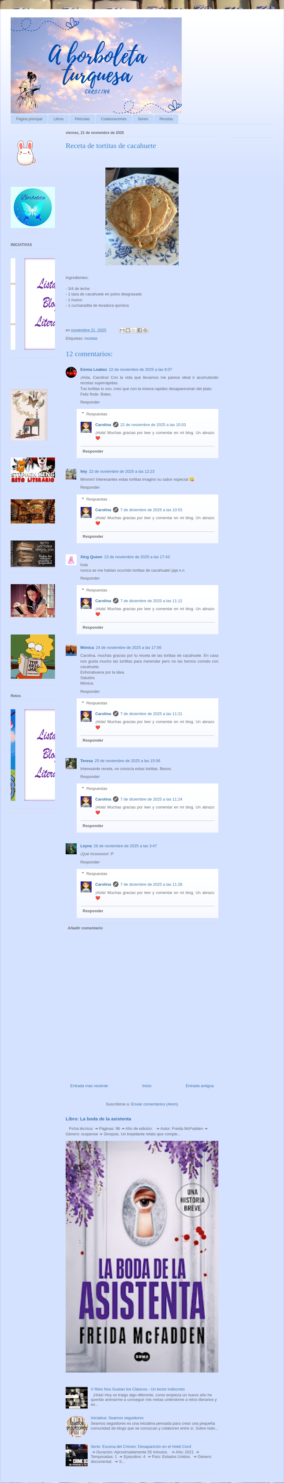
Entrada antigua (200, 1085)
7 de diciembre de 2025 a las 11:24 (151, 799)
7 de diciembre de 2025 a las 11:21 (151, 713)
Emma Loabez (93, 369)
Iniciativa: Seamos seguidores (117, 1418)
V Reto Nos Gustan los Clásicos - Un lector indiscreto (138, 1389)
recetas (90, 338)
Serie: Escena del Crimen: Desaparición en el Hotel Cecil (141, 1446)
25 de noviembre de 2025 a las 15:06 (127, 760)
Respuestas (96, 413)
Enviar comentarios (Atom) (154, 1104)
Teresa (86, 760)
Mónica (87, 647)
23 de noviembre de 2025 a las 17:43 (137, 557)
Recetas (166, 119)
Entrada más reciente (89, 1085)
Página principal (29, 119)
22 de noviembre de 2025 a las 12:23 (122, 471)
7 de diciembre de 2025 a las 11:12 (151, 601)
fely (83, 471)
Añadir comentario (85, 928)
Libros (58, 119)
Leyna (86, 846)
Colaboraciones (113, 119)
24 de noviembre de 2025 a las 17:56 (129, 647)
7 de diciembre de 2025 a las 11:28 (151, 884)
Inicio (146, 1085)
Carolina (103, 424)
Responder (90, 402)
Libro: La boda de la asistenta (98, 1118)
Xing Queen (91, 557)
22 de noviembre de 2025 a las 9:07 (140, 369)
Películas (82, 119)
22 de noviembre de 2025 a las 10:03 (153, 424)
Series (143, 119)
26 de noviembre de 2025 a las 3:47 (125, 846)
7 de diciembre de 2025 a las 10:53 (151, 510)
